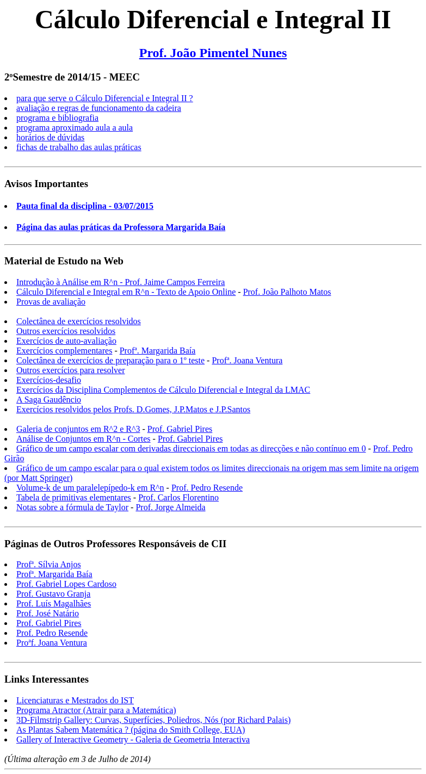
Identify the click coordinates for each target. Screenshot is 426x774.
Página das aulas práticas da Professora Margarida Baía (120, 227)
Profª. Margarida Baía (158, 350)
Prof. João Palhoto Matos (287, 291)
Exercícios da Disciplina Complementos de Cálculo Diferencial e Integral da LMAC (163, 389)
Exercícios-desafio (48, 380)
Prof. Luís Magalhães (53, 603)
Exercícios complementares (64, 350)
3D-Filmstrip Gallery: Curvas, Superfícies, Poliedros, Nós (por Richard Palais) (153, 720)
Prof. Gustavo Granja (53, 593)
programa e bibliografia (57, 117)
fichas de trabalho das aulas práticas (78, 147)
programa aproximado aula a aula (74, 127)
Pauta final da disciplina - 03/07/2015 (84, 205)
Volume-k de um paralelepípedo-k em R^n (90, 487)
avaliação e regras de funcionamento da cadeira (98, 108)
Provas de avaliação (50, 301)
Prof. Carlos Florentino (178, 497)
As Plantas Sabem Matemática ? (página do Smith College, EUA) (130, 729)
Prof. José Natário (47, 613)
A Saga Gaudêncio (48, 399)
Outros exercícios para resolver (70, 370)
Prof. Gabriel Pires (180, 429)
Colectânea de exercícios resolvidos (78, 321)
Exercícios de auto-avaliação (66, 340)
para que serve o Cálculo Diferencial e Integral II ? (104, 98)
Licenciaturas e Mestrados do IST (75, 700)
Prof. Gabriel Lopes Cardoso (66, 584)
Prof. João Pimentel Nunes (213, 53)
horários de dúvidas (50, 137)
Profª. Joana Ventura (247, 360)
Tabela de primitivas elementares (73, 497)
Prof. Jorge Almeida (170, 507)
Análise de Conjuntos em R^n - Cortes (83, 438)
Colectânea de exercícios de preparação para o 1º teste (110, 360)
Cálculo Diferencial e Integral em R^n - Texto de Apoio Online (126, 291)
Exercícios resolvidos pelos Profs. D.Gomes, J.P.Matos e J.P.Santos (133, 409)
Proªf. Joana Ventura (51, 642)
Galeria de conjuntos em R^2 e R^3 (78, 429)
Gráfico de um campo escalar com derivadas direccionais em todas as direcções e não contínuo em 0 (191, 448)
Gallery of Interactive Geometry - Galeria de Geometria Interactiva (133, 739)
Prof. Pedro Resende (207, 487)
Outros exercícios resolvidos (65, 331)
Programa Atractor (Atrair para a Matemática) (96, 710)
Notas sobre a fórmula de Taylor (72, 507)
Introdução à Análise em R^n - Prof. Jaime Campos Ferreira (120, 282)
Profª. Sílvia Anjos (48, 564)
